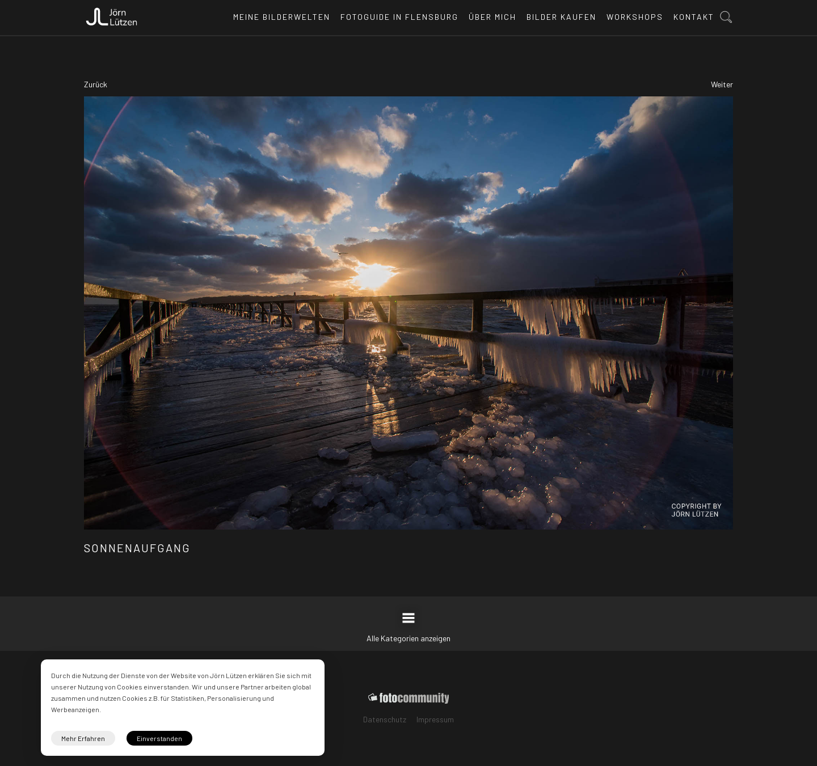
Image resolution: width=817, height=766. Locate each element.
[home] (112, 13)
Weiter (722, 84)
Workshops (635, 17)
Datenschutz (384, 719)
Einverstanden (159, 738)
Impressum (435, 719)
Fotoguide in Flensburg (399, 17)
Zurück (95, 84)
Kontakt (693, 17)
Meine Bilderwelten (281, 17)
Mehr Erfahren (83, 738)
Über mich (492, 17)
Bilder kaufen (561, 17)
